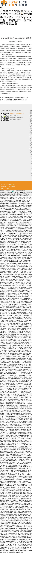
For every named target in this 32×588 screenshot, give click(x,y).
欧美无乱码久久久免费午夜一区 (22, 470)
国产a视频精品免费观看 (26, 531)
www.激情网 (7, 411)
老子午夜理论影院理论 (7, 522)
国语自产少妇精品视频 (5, 227)
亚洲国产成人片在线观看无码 (15, 465)
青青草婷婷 (3, 206)
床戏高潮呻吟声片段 (18, 323)
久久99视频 (27, 280)
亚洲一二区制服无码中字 (25, 501)
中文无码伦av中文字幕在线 (11, 396)
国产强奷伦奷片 (13, 437)
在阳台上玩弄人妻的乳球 (17, 358)
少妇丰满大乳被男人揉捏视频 (22, 547)
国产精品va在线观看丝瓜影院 (7, 452)
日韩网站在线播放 (25, 504)
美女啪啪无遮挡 (23, 359)
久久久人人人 (16, 299)
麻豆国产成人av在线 (13, 284)
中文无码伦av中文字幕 (26, 268)
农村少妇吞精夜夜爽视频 (16, 479)
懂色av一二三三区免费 (10, 277)
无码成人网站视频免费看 (8, 478)
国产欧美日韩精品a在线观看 (12, 298)
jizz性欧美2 (5, 451)
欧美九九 (5, 326)
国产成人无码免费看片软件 (13, 243)
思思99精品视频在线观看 (18, 342)
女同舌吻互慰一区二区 (9, 315)
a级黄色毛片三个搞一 (18, 295)
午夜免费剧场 (24, 299)
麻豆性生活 (6, 325)
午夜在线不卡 (14, 541)
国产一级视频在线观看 (23, 329)
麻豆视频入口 (27, 336)
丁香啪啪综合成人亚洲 (13, 475)
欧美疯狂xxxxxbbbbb (17, 336)
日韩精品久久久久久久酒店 (17, 363)
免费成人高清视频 (27, 361)
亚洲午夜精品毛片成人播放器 (10, 353)
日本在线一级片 (21, 233)
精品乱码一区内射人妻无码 (16, 432)
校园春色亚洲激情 (5, 503)
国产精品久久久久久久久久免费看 (16, 282)
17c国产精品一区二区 (7, 265)
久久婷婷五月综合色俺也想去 (13, 520)
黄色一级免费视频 (9, 228)
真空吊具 (30, 123)
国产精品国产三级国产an (18, 377)
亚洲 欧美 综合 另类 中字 (15, 462)
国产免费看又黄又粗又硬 (22, 528)
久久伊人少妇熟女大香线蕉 (11, 397)
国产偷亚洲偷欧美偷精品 (14, 268)
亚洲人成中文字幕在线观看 (19, 538)
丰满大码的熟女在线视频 (22, 309)
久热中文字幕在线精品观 (6, 356)
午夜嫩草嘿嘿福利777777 (20, 318)
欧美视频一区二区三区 (26, 522)
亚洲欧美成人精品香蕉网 (18, 227)
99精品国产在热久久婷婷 (14, 370)
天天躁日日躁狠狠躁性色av (18, 333)
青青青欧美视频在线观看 (10, 233)
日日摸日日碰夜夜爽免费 (12, 293)
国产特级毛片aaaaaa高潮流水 (15, 517)
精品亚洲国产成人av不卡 (24, 364)
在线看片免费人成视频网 (6, 340)
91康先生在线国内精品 (15, 200)
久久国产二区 (24, 356)
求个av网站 (12, 326)
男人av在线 (21, 397)
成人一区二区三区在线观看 (7, 337)
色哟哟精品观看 (14, 438)
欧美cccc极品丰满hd (25, 247)
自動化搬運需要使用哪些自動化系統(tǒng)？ (16, 100)
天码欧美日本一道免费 (16, 500)
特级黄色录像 (16, 356)
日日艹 (2, 277)
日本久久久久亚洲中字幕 (14, 451)
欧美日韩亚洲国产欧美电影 (18, 441)
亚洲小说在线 (9, 255)
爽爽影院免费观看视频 (11, 539)
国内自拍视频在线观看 (5, 467)
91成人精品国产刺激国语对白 (10, 213)
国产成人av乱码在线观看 (24, 258)
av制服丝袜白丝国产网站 (14, 351)
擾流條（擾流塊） (30, 146)
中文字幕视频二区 (7, 399)
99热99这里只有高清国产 (16, 426)
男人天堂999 (8, 408)
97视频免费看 (15, 531)
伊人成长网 (16, 210)
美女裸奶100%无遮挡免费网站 (19, 549)
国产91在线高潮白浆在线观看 (10, 374)
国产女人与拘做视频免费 (18, 486)
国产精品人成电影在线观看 (25, 301)
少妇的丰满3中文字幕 (6, 410)
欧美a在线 (27, 386)
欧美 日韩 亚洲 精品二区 (21, 516)
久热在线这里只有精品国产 (24, 355)
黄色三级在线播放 (5, 363)
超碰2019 (23, 429)
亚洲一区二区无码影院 (11, 322)
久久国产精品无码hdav (15, 392)
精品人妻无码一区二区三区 (21, 251)
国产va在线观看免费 (25, 487)
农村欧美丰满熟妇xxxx (12, 347)
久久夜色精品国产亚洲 (26, 536)
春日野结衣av (5, 198)
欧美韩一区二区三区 (23, 369)
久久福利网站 (11, 430)
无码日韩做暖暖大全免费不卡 (20, 312)
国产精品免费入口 (15, 310)
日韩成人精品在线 (21, 534)
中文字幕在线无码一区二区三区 (8, 534)
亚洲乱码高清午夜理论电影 (15, 221)
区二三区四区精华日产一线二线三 (11, 389)
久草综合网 (8, 498)
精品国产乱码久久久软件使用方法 (17, 402)
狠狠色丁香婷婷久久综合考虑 (7, 287)
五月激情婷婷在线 (19, 350)
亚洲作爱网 (17, 429)
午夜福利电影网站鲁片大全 (10, 459)
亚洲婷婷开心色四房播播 (22, 407)
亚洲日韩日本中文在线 (12, 269)
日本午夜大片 (28, 509)
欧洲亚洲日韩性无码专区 (12, 247)
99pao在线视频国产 (18, 239)
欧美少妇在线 (13, 454)
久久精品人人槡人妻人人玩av (9, 364)
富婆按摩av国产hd (18, 413)
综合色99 (7, 333)
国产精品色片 (13, 329)
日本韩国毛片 (13, 266)
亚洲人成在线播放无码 (11, 481)
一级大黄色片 (13, 325)
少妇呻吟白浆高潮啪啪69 (25, 213)
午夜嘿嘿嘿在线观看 (22, 325)
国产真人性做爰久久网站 (12, 501)
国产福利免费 (7, 525)
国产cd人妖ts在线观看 (18, 303)
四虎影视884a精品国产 (9, 254)
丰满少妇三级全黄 (19, 241)
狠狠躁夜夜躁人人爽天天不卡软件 (16, 378)
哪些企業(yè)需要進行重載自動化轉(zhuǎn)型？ (17, 98)
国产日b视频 (12, 490)
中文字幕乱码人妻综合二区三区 (18, 198)
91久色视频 (20, 434)
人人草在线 (3, 269)
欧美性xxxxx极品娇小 (13, 304)
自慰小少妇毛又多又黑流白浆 (19, 328)
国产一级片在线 (20, 254)
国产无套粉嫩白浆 (22, 542)
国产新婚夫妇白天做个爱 (9, 407)
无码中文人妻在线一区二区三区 (20, 525)
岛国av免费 (5, 528)
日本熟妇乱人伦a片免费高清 (16, 276)
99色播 (26, 468)
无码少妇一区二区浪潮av (18, 408)
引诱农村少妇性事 (27, 317)
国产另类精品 (14, 456)
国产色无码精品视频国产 (11, 252)
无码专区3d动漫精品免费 (10, 334)
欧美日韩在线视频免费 (9, 309)
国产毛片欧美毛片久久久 (23, 484)
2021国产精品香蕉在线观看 (10, 258)
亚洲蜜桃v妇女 (10, 206)
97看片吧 (3, 520)
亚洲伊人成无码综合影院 (16, 404)
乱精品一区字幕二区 (23, 467)
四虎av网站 (12, 197)
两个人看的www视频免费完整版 (16, 435)
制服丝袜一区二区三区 (17, 260)
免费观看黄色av (7, 328)
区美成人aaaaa (8, 448)
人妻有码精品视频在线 (5, 445)
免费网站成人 (15, 446)
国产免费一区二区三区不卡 (21, 255)
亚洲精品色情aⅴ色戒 (25, 471)
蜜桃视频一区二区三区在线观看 (20, 208)
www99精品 (19, 552)
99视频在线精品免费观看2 (20, 508)
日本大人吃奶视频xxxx (6, 473)
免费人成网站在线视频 (17, 514)
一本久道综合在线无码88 (21, 478)
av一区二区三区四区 (19, 224)
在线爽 (7, 276)
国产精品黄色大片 (20, 415)
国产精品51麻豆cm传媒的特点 (16, 386)
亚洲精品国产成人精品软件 (19, 460)
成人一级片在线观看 (25, 298)
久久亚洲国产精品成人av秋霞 (15, 492)
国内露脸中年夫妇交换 (17, 468)
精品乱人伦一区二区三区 (14, 504)
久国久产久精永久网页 (13, 495)
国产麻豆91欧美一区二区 (6, 299)
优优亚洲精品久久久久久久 (14, 331)
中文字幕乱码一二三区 (6, 239)
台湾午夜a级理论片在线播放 (12, 493)
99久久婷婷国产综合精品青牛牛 (18, 203)
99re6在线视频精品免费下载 (7, 366)
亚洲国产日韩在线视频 (23, 266)
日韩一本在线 (15, 497)
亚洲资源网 (22, 498)
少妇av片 (20, 410)
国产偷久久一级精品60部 (20, 372)
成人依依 (14, 410)
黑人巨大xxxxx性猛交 (25, 475)
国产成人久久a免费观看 (6, 323)
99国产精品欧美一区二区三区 (16, 280)
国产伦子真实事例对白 (5, 383)
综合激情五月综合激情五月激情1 (21, 399)
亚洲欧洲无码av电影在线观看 (13, 422)
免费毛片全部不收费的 (6, 538)
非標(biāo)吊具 (30, 133)
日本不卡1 (24, 422)
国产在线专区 (3, 492)
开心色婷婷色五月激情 (7, 202)
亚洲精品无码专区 (13, 424)
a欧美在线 (8, 456)
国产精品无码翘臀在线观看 (22, 506)
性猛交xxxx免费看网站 (18, 427)
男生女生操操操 (9, 210)
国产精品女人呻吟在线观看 (19, 419)
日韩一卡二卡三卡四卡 (21, 430)
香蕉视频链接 (27, 225)
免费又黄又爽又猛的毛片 (14, 533)
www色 (16, 339)
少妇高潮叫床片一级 (10, 415)
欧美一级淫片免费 (22, 437)
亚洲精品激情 (8, 413)
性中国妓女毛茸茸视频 (11, 519)
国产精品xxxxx (17, 388)
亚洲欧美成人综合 (4, 263)
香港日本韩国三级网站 (14, 536)
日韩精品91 (25, 503)
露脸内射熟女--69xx (6, 531)
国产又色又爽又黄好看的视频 (21, 257)
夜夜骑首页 (12, 506)
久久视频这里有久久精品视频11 (10, 440)
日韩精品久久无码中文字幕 (24, 334)
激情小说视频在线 (24, 293)
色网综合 (16, 380)
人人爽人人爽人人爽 (14, 471)
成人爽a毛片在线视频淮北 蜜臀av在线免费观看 (12, 214)
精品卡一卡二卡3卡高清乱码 (11, 262)
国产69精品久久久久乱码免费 (23, 490)
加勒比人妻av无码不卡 (8, 271)
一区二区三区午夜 (11, 509)
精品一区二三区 (9, 312)
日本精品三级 (13, 355)
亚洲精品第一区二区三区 (25, 205)
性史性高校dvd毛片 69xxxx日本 (18, 385)
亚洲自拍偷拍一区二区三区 (7, 350)
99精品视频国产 (19, 418)
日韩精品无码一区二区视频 (7, 547)
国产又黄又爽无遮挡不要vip (19, 292)
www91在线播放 (19, 463)
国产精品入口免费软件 (22, 219)
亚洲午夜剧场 (17, 202)
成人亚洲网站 (5, 426)
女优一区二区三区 (26, 451)
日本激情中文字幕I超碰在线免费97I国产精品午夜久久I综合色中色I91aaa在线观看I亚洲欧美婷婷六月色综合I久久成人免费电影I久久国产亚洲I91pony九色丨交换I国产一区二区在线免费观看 (16, 194)
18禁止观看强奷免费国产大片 (19, 383)
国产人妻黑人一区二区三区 (21, 400)
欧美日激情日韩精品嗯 (9, 241)
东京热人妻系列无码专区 (26, 530)
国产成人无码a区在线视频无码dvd (23, 222)
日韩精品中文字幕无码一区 (7, 482)
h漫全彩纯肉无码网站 (16, 320)
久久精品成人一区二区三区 (12, 544)
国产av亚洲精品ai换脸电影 (13, 421)
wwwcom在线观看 (25, 307)
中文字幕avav (3, 282)
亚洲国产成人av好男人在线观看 (14, 344)
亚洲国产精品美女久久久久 (24, 322)
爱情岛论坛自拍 (13, 434)
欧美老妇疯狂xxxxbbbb (26, 348)
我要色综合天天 (23, 304)
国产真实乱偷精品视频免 (7, 511)
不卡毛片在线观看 (23, 416)
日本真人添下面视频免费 (11, 369)
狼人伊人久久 (24, 340)
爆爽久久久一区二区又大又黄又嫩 (14, 225)
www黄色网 (22, 374)
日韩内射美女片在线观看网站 (20, 512)
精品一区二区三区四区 (26, 533)
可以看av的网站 (10, 418)
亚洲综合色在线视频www (18, 411)
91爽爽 (21, 210)
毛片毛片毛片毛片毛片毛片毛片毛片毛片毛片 (13, 244)
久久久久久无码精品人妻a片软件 (18, 527)
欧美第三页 (15, 467)
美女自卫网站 (25, 290)
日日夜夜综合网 (7, 497)
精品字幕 (23, 345)
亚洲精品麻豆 (7, 441)
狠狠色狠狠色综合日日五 (8, 516)
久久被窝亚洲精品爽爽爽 (14, 345)
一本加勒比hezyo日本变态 (7, 339)
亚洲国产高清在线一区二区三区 (11, 348)
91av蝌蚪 (14, 361)
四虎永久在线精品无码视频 (14, 296)
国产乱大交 (20, 454)
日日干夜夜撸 (9, 222)
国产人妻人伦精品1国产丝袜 (19, 211)
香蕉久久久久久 (27, 465)
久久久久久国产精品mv (20, 482)
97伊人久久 (11, 429)
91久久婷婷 (26, 426)
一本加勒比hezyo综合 (16, 230)
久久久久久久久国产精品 (25, 456)
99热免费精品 (18, 206)
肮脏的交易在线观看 (5, 476)
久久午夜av (17, 522)
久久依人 (8, 361)
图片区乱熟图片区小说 (6, 303)
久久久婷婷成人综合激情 (20, 228)
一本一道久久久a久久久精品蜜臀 (20, 445)
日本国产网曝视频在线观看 (12, 307)
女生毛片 (20, 440)
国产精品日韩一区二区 (19, 265)
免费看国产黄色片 (16, 473)
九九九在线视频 (7, 208)
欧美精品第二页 (19, 315)
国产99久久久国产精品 (24, 339)
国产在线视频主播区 (16, 290)
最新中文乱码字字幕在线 (10, 449)
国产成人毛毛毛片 (12, 288)
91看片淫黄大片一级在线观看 (16, 523)
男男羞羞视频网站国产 (5, 419)
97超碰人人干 (22, 269)
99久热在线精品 (20, 509)
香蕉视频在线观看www (24, 235)
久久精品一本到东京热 (5, 279)
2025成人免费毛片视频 (21, 405)
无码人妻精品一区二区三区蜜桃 (11, 394)
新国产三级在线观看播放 (9, 381)
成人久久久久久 (14, 205)
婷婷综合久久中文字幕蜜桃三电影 (22, 337)
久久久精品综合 (9, 380)
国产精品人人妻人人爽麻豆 (15, 546)
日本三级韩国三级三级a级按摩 (14, 317)
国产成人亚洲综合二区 (14, 232)
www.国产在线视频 (9, 463)
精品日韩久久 (15, 498)
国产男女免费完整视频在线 (10, 274)
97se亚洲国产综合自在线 (17, 217)
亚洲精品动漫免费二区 (16, 503)
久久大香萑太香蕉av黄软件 (24, 443)
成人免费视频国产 (6, 211)
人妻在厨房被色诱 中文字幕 (9, 219)
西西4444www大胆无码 (23, 539)
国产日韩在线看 (28, 276)
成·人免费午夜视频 (9, 405)
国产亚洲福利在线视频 (16, 476)
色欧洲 (22, 493)
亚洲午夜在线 (12, 528)
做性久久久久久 (5, 523)
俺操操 (27, 498)
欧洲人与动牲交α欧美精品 (6, 457)
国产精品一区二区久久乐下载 (9, 542)
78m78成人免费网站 (5, 489)
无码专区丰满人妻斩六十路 (12, 487)
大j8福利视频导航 (13, 416)
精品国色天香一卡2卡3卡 (23, 459)
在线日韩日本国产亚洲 (16, 306)
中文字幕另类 (16, 340)
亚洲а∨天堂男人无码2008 (11, 273)
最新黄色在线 (5, 246)
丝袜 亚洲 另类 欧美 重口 (6, 318)
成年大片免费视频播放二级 (20, 511)
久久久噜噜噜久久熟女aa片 (13, 375)
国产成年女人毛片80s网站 (22, 366)
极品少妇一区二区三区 (21, 287)
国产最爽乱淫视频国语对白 (23, 277)
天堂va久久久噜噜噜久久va (16, 367)
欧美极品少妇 (27, 418)
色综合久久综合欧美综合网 (18, 489)
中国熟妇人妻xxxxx (11, 443)
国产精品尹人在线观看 (11, 484)
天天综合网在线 (21, 288)
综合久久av (10, 372)
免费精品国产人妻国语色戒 (7, 224)
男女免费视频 (13, 216)
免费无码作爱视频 (27, 546)
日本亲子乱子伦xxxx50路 (18, 279)
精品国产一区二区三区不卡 (21, 271)
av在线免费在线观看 (5, 260)
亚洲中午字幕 (3, 533)
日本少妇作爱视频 (27, 230)
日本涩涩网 (8, 377)
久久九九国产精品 (7, 235)
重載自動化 (12, 46)
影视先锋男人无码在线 (5, 336)
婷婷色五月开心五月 (22, 216)
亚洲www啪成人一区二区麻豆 (21, 249)
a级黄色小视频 (4, 232)
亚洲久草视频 (23, 544)
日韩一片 (19, 361)
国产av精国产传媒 (14, 550)
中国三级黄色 (28, 408)
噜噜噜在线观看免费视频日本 (23, 381)
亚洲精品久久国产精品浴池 (16, 246)
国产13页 (15, 235)
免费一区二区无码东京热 (14, 314)
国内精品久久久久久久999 (22, 452)
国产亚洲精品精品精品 (15, 263)
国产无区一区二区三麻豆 (9, 552)
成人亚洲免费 (21, 274)
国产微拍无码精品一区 (25, 262)
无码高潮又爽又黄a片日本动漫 (22, 236)
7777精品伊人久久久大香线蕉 (23, 285)
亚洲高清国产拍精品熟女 (12, 359)
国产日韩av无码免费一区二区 (24, 519)
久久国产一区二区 (19, 326)
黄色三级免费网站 (8, 249)
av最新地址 (11, 257)
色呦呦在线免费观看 (14, 530)
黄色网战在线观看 (17, 448)
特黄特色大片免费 (13, 301)
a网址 (25, 432)
